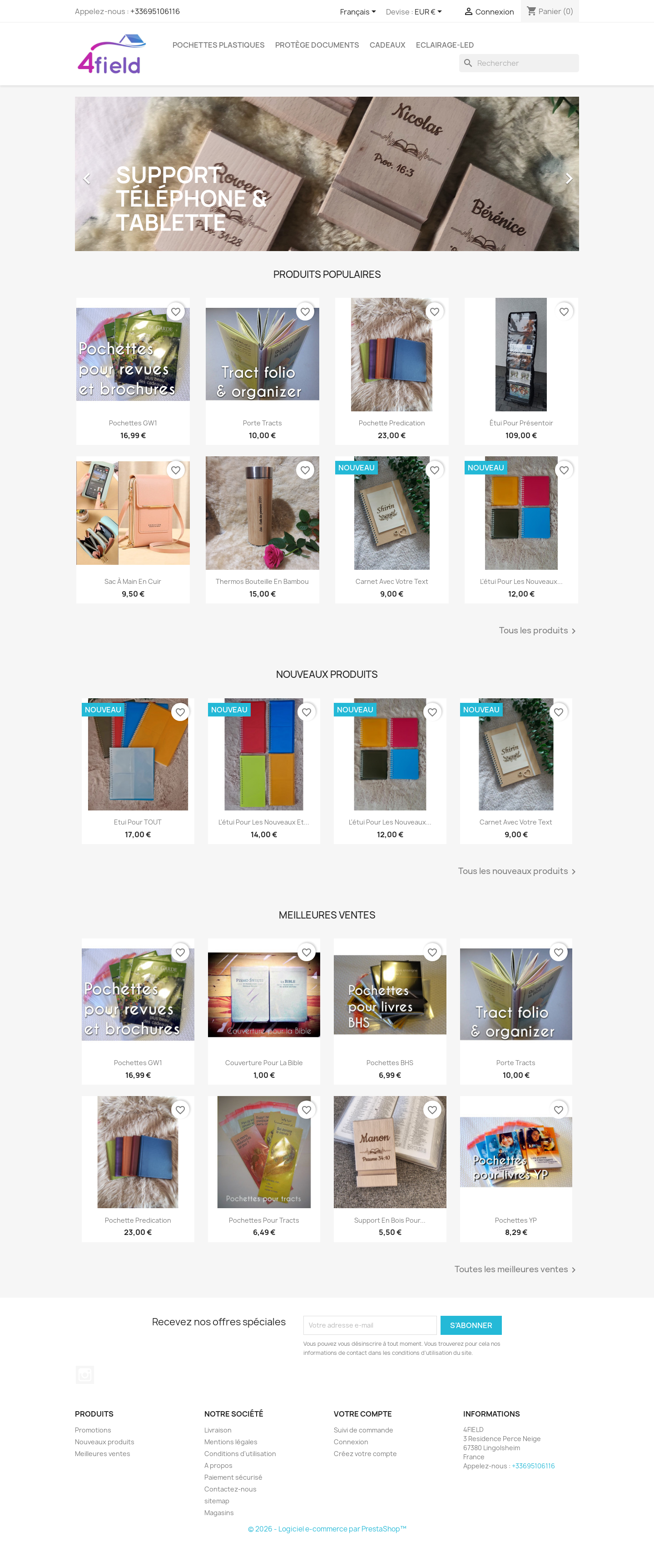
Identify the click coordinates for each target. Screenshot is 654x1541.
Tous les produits (539, 631)
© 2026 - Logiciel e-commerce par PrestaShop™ (327, 1529)
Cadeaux (388, 45)
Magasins (219, 1512)
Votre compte (363, 1414)
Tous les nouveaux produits (518, 871)
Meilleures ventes (102, 1453)
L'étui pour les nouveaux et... (263, 822)
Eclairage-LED (445, 45)
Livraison (218, 1430)
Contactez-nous (230, 1489)
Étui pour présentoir (521, 423)
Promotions (93, 1430)
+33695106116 (155, 11)
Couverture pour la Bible (264, 1062)
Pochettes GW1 (133, 423)
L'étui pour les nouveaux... (521, 581)
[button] (113, 174)
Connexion (351, 1441)
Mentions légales (231, 1441)
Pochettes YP (516, 1220)
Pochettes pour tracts (264, 1220)
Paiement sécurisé (233, 1477)
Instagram (85, 1375)
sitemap (216, 1501)
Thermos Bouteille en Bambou (262, 581)
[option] (327, 174)
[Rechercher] (519, 63)
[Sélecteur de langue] (359, 12)
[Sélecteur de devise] (430, 12)
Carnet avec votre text (392, 581)
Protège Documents (317, 45)
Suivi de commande (363, 1430)
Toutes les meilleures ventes (517, 1269)
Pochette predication (392, 423)
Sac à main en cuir (132, 581)
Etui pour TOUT (138, 822)
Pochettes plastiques (219, 45)
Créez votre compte (365, 1453)
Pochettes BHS (390, 1062)
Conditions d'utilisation (240, 1453)
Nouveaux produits (104, 1441)
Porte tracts (262, 423)
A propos (218, 1465)
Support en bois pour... (390, 1220)
